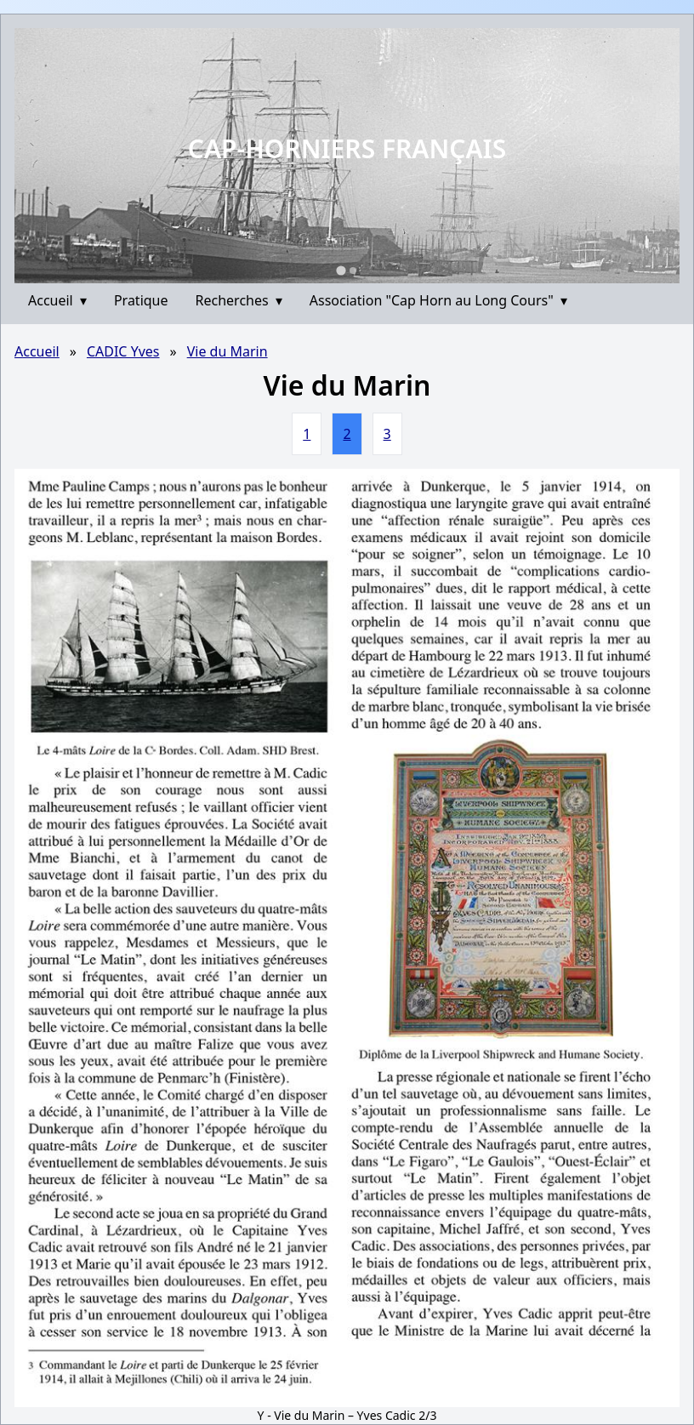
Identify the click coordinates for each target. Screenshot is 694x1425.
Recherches (239, 300)
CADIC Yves (123, 351)
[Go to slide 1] (340, 270)
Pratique (141, 300)
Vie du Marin (227, 351)
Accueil (57, 300)
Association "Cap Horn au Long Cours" (438, 300)
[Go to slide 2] (353, 270)
